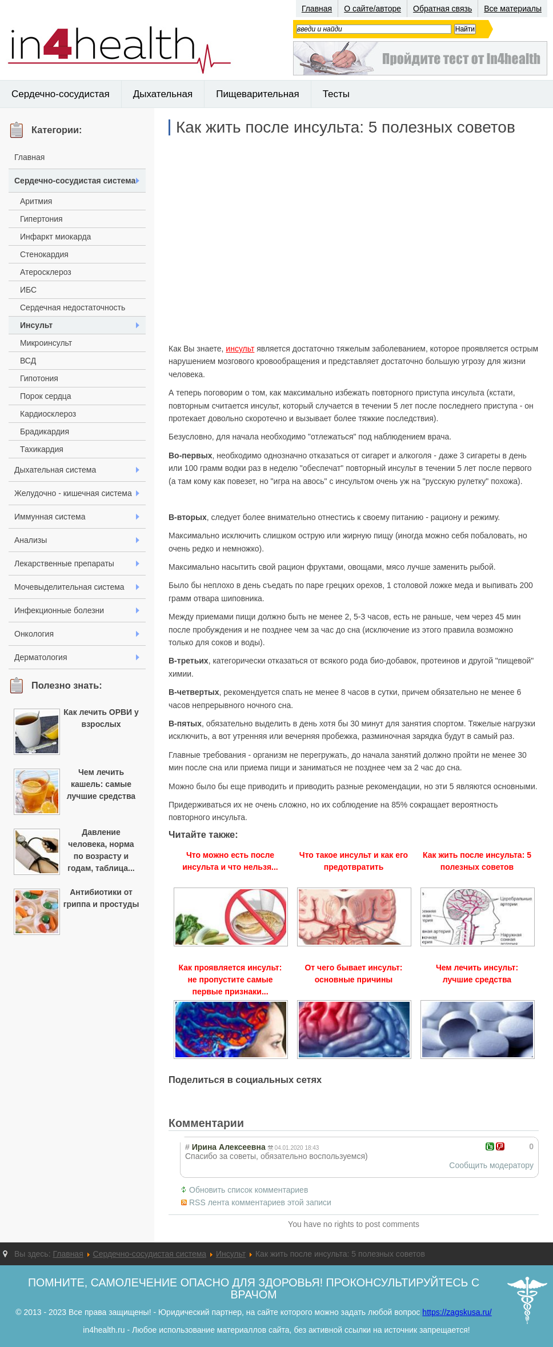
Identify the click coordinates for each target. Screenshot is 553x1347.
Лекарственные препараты (64, 563)
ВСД (28, 360)
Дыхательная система (55, 469)
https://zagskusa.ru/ (456, 1312)
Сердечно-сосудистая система (74, 180)
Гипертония (41, 218)
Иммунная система (49, 516)
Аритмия (36, 201)
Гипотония (39, 378)
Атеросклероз (45, 272)
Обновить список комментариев (248, 1189)
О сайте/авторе (372, 8)
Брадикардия (44, 431)
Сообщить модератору (491, 1165)
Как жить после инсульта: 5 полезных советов (345, 127)
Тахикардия (41, 449)
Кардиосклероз (48, 413)
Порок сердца (45, 396)
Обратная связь (442, 8)
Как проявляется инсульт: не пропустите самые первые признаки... (230, 979)
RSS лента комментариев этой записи (260, 1202)
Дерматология (40, 657)
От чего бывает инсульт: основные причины (353, 973)
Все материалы (513, 8)
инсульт (240, 348)
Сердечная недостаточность (72, 307)
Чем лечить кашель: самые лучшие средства (101, 784)
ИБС (28, 289)
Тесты (336, 94)
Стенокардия (44, 254)
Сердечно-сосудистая (60, 94)
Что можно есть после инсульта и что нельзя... (230, 861)
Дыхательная (163, 94)
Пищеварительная (257, 94)
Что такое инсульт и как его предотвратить (353, 861)
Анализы (30, 540)
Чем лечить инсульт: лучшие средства (477, 973)
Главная (317, 8)
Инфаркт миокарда (55, 236)
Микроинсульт (46, 342)
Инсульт (36, 325)
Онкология (34, 633)
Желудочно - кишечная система (73, 493)
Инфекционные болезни (59, 610)
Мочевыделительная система (69, 586)
